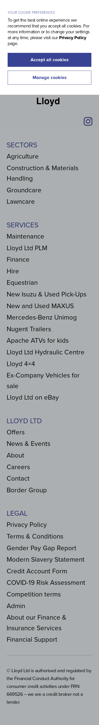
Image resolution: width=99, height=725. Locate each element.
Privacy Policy (72, 37)
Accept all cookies (50, 59)
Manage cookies (50, 77)
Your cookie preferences (31, 12)
